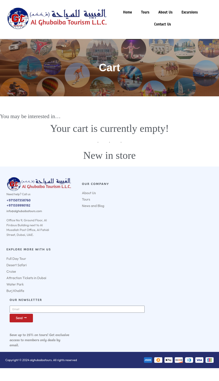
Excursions (189, 12)
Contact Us (162, 24)
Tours (145, 12)
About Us (165, 12)
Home (127, 12)
